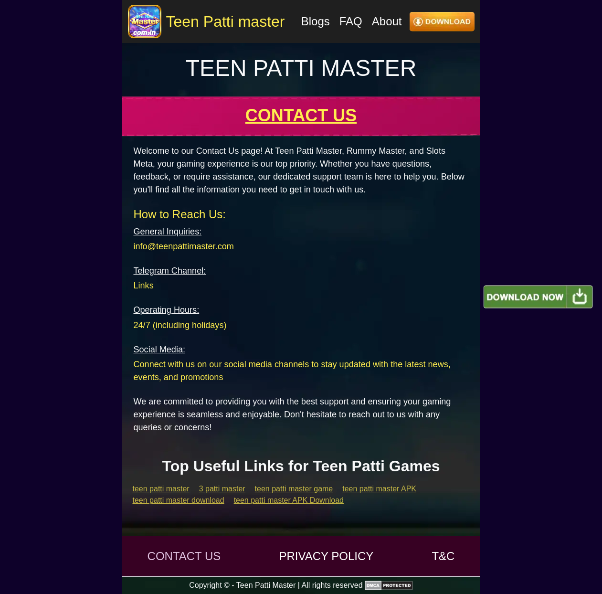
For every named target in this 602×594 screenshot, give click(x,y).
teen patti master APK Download (289, 500)
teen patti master (161, 489)
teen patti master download (178, 500)
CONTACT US (184, 556)
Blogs (315, 21)
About (387, 21)
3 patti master (222, 489)
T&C (443, 556)
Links (144, 285)
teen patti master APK (379, 489)
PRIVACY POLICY (326, 556)
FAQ (350, 21)
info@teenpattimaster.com (184, 246)
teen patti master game (294, 489)
